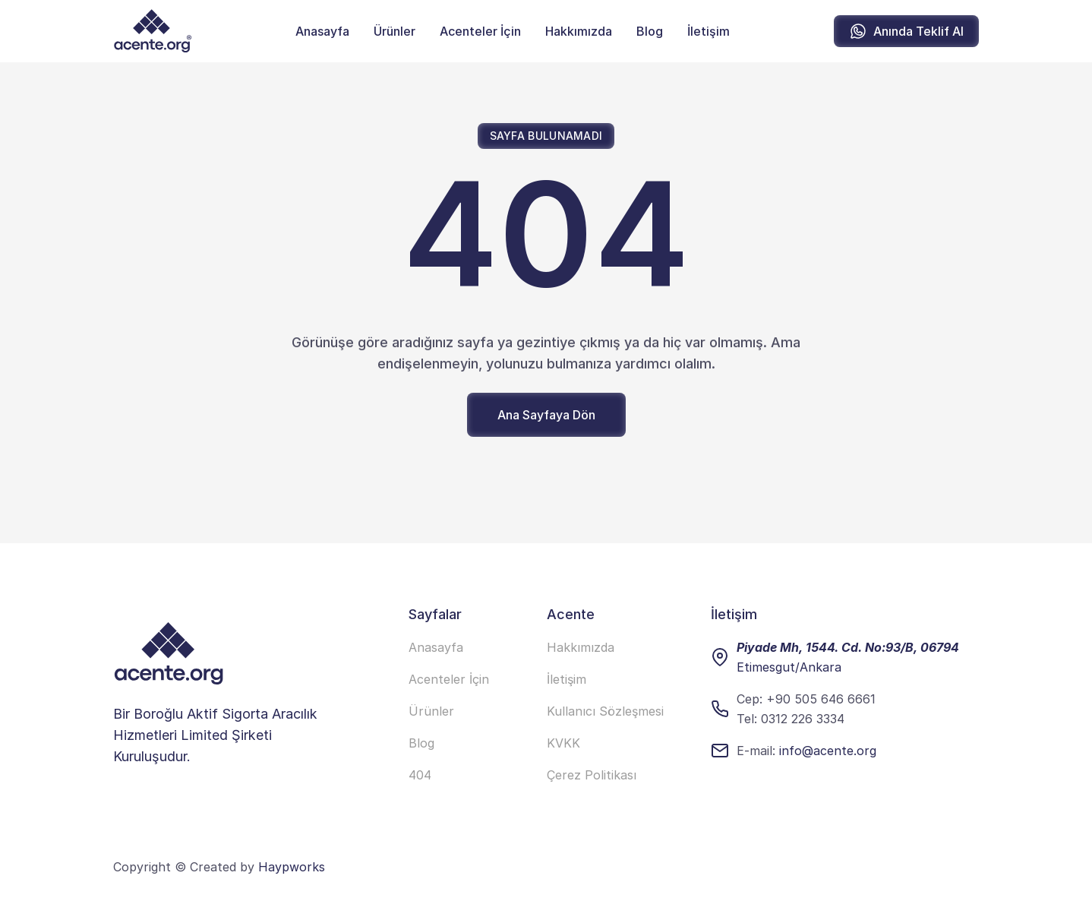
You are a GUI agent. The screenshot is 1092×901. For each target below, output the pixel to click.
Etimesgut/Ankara (789, 667)
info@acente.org (827, 750)
